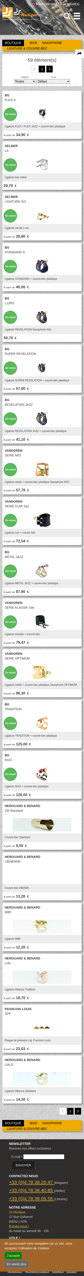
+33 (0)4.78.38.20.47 (31, 1182)
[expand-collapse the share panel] (79, 53)
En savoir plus (16, 1264)
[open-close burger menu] (77, 16)
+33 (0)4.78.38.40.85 (31, 1190)
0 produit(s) (70, 4)
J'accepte (13, 1255)
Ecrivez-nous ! (19, 1226)
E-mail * (16, 1157)
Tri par (53, 77)
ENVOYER (23, 1165)
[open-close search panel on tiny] (67, 16)
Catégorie (25, 77)
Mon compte (46, 4)
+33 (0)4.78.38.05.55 (31, 1198)
